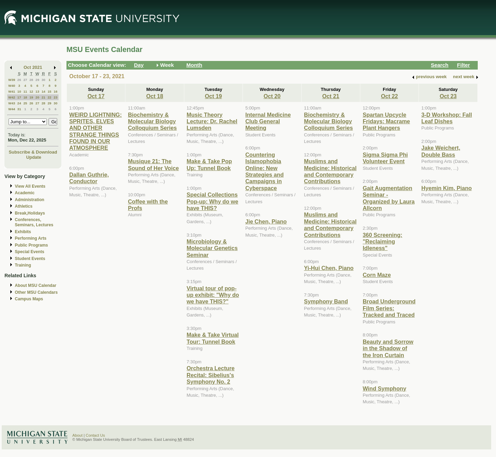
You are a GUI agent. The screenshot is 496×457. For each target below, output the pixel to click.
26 (19, 80)
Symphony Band (326, 301)
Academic (24, 192)
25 (25, 103)
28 (31, 80)
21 (43, 97)
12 (31, 91)
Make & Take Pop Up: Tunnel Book (209, 164)
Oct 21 (330, 96)
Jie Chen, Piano (266, 221)
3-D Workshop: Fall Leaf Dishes (446, 118)
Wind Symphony (384, 388)
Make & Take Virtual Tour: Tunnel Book (213, 338)
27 (25, 80)
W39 (11, 80)
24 (19, 103)
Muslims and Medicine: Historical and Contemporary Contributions (330, 171)
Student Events (30, 258)
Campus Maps (29, 299)
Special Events (29, 251)
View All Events (30, 186)
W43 (11, 103)
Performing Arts (30, 238)
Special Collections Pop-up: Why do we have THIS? (212, 201)
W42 (11, 97)
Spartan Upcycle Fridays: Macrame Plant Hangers (386, 121)
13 (37, 91)
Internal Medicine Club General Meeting (268, 121)
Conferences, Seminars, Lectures (34, 222)
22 (49, 97)
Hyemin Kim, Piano (446, 188)
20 (37, 97)
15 (49, 91)
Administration (29, 199)
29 (37, 80)
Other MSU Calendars (36, 292)
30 (43, 80)
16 (56, 91)
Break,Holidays (30, 213)
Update (33, 157)
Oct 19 (213, 96)
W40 (11, 85)
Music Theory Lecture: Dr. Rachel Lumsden (212, 121)
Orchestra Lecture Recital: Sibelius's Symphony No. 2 (211, 375)
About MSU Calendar (35, 285)
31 (19, 109)
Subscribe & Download (33, 152)
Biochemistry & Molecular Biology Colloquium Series (152, 121)
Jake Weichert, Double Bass (440, 151)
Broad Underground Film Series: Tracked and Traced (389, 308)
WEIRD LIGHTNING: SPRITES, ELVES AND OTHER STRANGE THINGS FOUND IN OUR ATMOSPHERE (95, 131)
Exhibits (23, 231)
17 (19, 97)
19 (31, 97)
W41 (11, 91)
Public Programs (31, 245)
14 (43, 91)
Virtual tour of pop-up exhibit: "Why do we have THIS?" (213, 295)
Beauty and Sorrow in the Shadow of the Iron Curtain (388, 348)
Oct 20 (272, 96)
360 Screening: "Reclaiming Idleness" (382, 241)
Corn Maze (377, 275)
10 (19, 91)
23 (56, 97)
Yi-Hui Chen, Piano (329, 268)
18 (25, 97)
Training (23, 265)
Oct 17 (95, 96)
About (77, 435)
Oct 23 (448, 96)
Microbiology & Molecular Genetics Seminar (212, 248)
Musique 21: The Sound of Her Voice (153, 164)
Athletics (23, 206)
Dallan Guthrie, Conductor (89, 178)
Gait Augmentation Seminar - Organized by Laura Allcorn (389, 198)
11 (25, 91)
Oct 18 (154, 96)
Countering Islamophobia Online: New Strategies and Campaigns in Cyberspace (264, 171)
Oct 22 (389, 96)
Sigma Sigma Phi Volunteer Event (385, 158)
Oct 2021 (33, 67)
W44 (11, 109)
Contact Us (95, 435)
